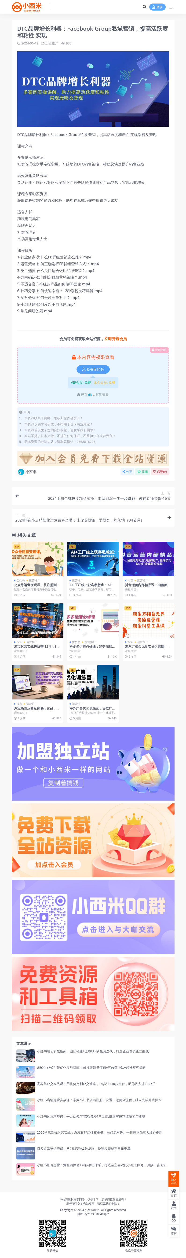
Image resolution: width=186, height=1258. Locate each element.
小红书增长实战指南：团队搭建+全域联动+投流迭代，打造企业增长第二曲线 (93, 1051)
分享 (127, 471)
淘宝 (19, 642)
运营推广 (51, 43)
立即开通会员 (115, 338)
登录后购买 (93, 369)
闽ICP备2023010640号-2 (93, 1214)
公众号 (21, 580)
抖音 (130, 580)
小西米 (26, 471)
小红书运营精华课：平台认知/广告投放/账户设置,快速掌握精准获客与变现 (91, 1116)
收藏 (142, 471)
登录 (157, 7)
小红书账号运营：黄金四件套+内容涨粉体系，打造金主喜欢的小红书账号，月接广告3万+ (102, 1164)
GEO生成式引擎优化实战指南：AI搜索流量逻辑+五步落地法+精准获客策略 (91, 1067)
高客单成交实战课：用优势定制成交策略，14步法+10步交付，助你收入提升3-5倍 (96, 1083)
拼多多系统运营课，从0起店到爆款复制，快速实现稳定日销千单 (84, 1148)
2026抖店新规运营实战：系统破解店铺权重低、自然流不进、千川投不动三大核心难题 (99, 1132)
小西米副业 (92, 1210)
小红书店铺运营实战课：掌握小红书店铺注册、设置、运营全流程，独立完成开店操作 (99, 1100)
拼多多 (76, 642)
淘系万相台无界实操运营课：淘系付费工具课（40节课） (148, 648)
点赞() (160, 471)
